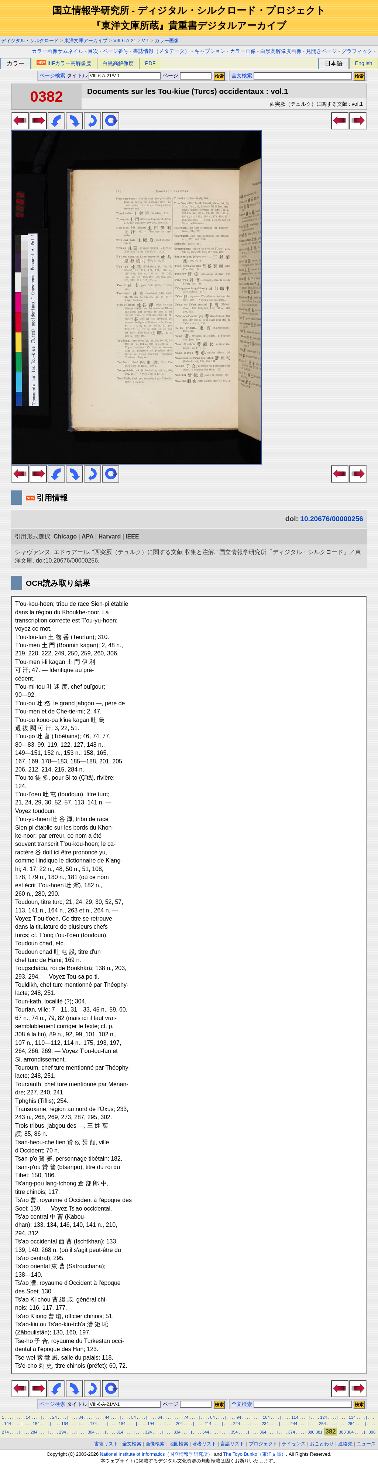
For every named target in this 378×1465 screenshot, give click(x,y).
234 (265, 1423)
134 (352, 1417)
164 (64, 1423)
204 (179, 1423)
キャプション (210, 51)
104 (266, 1417)
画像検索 (155, 1444)
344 (205, 1432)
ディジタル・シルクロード (30, 40)
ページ (186, 75)
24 (54, 1417)
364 (263, 1432)
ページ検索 (52, 75)
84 (212, 1417)
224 (236, 1423)
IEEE (132, 536)
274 (5, 1432)
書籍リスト (106, 1444)
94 (239, 1417)
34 (81, 1417)
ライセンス (294, 1444)
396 (371, 1432)
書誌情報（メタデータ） (161, 51)
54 (133, 1417)
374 (291, 1432)
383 (342, 1432)
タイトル (114, 75)
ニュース (366, 1444)
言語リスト (232, 1444)
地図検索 (178, 1444)
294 (62, 1432)
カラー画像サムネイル (57, 51)
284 (34, 1432)
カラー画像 (167, 40)
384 (350, 1432)
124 (323, 1417)
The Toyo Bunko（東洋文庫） (254, 1454)
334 (177, 1432)
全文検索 (241, 75)
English (363, 63)
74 (186, 1417)
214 (208, 1423)
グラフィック (356, 51)
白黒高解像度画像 (281, 51)
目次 (93, 51)
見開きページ (321, 51)
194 (150, 1423)
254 (322, 1423)
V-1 (145, 40)
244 (294, 1423)
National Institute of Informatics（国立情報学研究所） (156, 1454)
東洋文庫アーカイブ (85, 40)
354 (234, 1432)
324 (148, 1432)
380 (311, 1432)
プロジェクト (263, 1444)
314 (119, 1432)
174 (93, 1423)
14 (28, 1417)
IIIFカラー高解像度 (64, 63)
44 (107, 1417)
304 (91, 1432)
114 (295, 1417)
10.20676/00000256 (331, 519)
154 (36, 1423)
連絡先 (345, 1444)
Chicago (65, 536)
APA (88, 536)
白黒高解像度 (118, 63)
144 (7, 1423)
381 (319, 1432)
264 (351, 1423)
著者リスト (204, 1444)
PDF (150, 63)
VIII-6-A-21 (124, 40)
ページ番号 (115, 51)
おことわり (322, 1444)
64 (160, 1417)
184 (122, 1423)
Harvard (110, 536)
